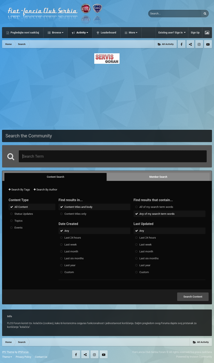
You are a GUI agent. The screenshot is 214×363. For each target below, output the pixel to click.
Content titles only (75, 213)
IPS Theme (8, 352)
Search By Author (45, 189)
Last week (70, 244)
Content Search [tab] (55, 176)
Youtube (208, 44)
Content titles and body (78, 206)
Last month (71, 251)
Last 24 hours (72, 237)
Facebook (182, 44)
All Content (21, 206)
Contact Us (41, 356)
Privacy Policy (23, 356)
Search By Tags (19, 189)
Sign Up (195, 32)
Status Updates (23, 213)
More (132, 32)
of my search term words (156, 206)
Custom (69, 272)
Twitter (190, 44)
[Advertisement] (107, 95)
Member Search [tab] (158, 176)
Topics (18, 220)
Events (18, 227)
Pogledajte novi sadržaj (24, 32)
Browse (57, 32)
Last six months (74, 258)
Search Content (192, 296)
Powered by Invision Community (194, 356)
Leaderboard (108, 32)
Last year (69, 265)
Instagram (199, 44)
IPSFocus (23, 352)
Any (66, 230)
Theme (7, 356)
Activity (82, 32)
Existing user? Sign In (172, 32)
